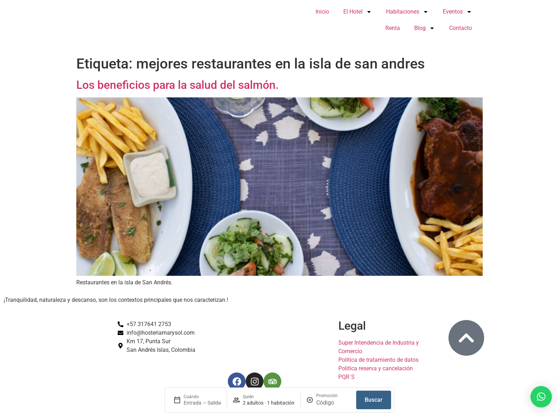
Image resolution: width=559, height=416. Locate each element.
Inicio (322, 11)
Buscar (374, 399)
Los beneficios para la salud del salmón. (177, 85)
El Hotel (357, 11)
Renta (392, 28)
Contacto (460, 28)
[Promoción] (333, 403)
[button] (541, 396)
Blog (424, 28)
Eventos (457, 11)
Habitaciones (407, 11)
